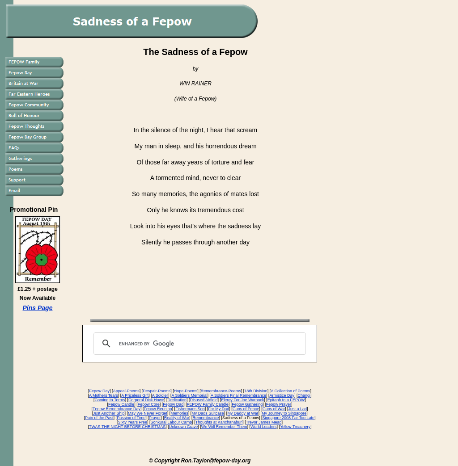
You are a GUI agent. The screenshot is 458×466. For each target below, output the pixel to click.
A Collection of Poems (290, 391)
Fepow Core (149, 404)
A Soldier (160, 395)
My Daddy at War (242, 413)
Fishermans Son (190, 409)
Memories (179, 413)
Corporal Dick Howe (146, 400)
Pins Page (38, 307)
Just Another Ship (109, 413)
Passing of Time (131, 418)
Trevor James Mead (264, 422)
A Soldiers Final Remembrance (238, 395)
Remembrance (205, 418)
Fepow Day (99, 391)
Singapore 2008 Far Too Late (288, 418)
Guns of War (274, 409)
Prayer (155, 418)
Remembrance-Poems (221, 391)
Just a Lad (297, 409)
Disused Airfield (204, 400)
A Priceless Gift (134, 395)
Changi (304, 395)
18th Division (255, 391)
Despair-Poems (156, 391)
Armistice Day (282, 395)
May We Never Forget (147, 413)
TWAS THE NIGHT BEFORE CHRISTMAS (127, 426)
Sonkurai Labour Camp (171, 422)
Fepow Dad (173, 404)
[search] (198, 343)
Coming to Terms (110, 400)
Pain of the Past (99, 418)
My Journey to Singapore (284, 413)
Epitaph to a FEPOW (286, 400)
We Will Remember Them (224, 426)
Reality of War (176, 418)
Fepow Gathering (247, 404)
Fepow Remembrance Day (116, 409)
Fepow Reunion (158, 409)
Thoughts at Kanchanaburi (219, 422)
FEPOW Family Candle (208, 404)
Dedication (177, 400)
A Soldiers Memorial (189, 395)
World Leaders (263, 426)
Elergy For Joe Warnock (242, 400)
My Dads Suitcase (207, 413)
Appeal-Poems (126, 391)
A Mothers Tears (103, 395)
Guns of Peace (246, 409)
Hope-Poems (186, 391)
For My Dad (218, 409)
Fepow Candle (121, 404)
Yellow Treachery (295, 426)
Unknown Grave (183, 426)
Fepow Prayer (278, 404)
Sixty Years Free (133, 422)
